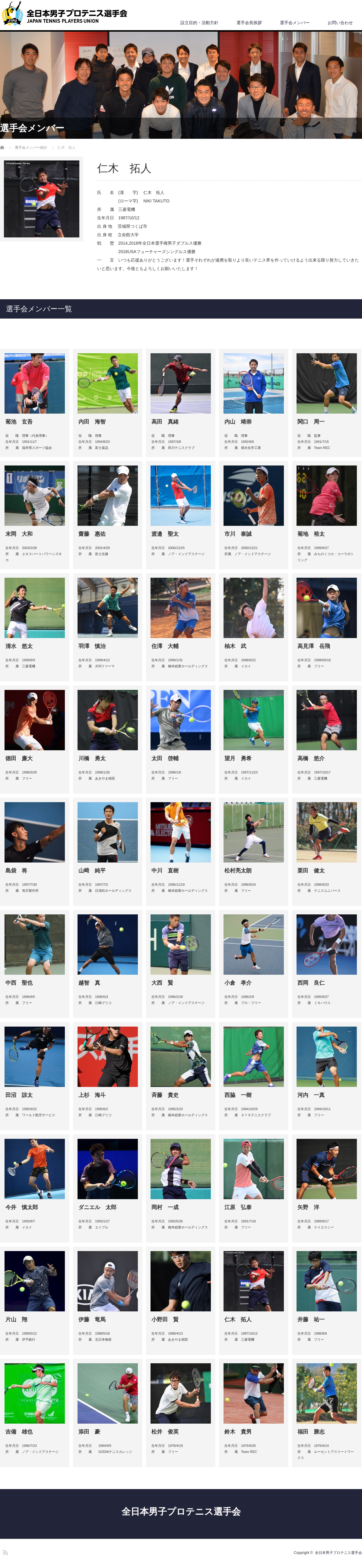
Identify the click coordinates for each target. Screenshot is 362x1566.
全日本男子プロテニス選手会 (181, 1512)
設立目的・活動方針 (199, 22)
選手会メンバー (295, 22)
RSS (4, 1551)
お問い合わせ (340, 22)
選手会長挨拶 (249, 22)
